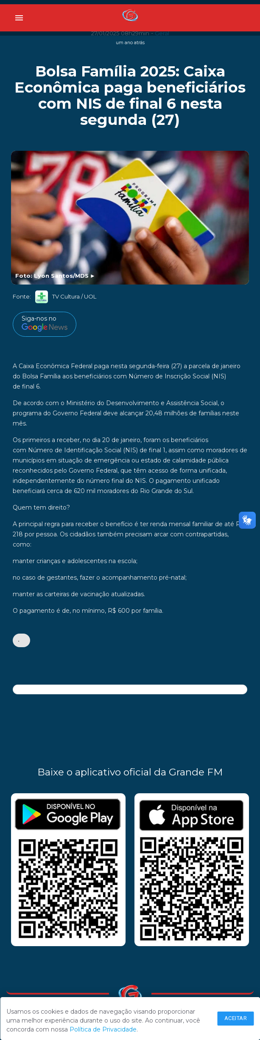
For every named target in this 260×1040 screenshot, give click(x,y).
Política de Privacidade (103, 1029)
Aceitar (235, 1018)
